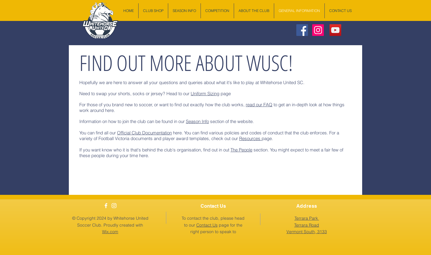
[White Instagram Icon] (114, 205)
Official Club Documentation (144, 133)
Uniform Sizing (205, 93)
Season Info (197, 121)
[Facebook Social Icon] (302, 30)
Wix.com (110, 231)
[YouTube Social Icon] (335, 30)
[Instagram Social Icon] (318, 30)
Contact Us (207, 225)
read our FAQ (259, 104)
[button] (306, 224)
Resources (250, 138)
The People (241, 150)
